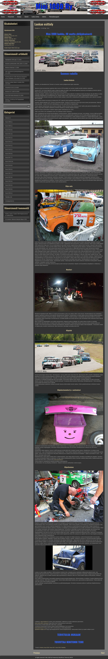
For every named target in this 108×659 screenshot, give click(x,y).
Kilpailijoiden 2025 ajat (10, 59)
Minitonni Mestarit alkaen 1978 (19, 219)
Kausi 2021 (8, 173)
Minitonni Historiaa (9, 67)
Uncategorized (8, 201)
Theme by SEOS (68, 657)
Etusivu (3, 17)
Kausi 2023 (8, 181)
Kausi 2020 (8, 169)
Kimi (48, 28)
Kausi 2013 (8, 141)
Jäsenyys (19, 17)
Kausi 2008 (8, 122)
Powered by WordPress (58, 657)
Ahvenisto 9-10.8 (9, 87)
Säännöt (26, 17)
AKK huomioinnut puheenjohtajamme (14, 71)
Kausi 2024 (8, 185)
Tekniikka (63, 647)
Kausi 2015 (8, 149)
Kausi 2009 (8, 125)
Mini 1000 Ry (54, 6)
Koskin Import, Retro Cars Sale (12, 48)
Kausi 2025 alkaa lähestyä (11, 95)
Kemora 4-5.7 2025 (10, 91)
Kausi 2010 (8, 129)
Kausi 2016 (46, 647)
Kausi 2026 (8, 193)
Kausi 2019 (8, 165)
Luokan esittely (35, 17)
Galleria (44, 17)
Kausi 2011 (8, 133)
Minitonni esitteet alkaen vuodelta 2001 (14, 82)
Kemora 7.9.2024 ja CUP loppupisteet (14, 99)
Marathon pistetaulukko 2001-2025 (13, 63)
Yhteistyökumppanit (54, 17)
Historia (42, 647)
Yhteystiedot (11, 17)
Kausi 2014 (8, 145)
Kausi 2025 (8, 189)
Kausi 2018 (58, 647)
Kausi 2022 (8, 177)
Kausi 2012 (8, 137)
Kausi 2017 (52, 647)
